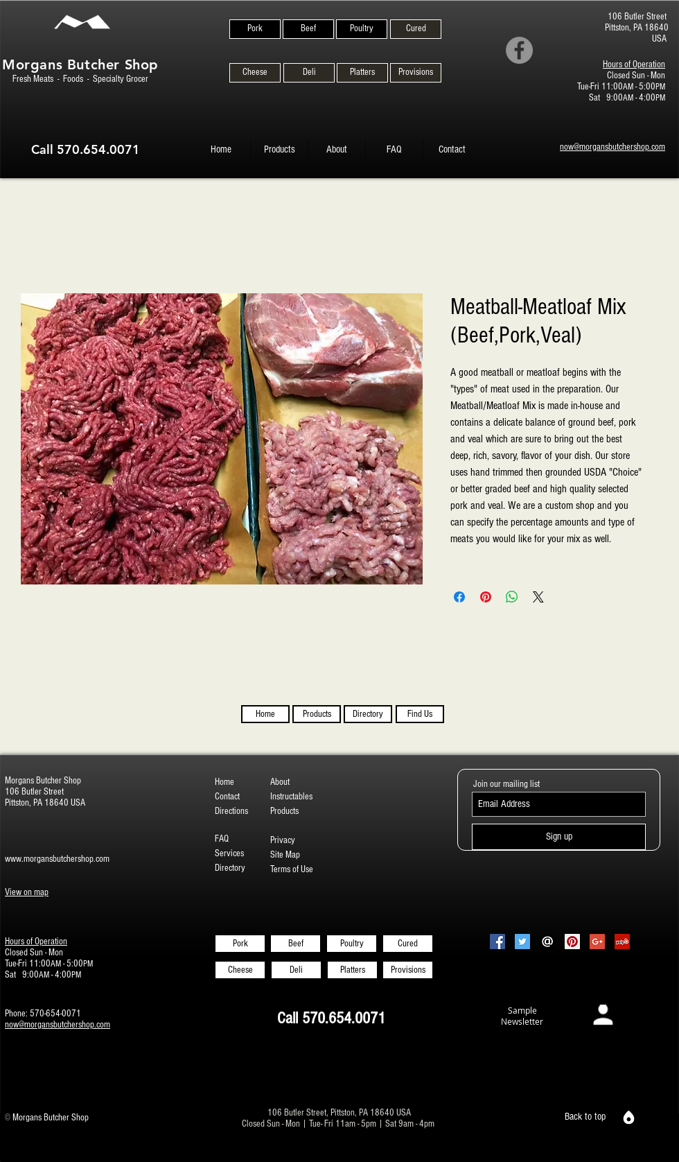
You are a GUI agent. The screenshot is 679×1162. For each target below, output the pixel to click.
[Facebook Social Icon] (497, 941)
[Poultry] (361, 29)
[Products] (316, 714)
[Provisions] (415, 73)
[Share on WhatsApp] (512, 597)
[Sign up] (559, 837)
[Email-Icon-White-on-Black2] (547, 941)
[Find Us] (420, 714)
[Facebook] (519, 50)
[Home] (265, 714)
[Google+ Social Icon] (597, 941)
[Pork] (255, 29)
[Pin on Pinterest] (485, 597)
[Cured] (415, 29)
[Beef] (308, 29)
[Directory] (368, 714)
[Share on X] (538, 597)
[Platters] (362, 73)
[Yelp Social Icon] (622, 941)
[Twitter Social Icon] (522, 941)
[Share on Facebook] (459, 597)
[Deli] (309, 73)
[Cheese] (255, 73)
